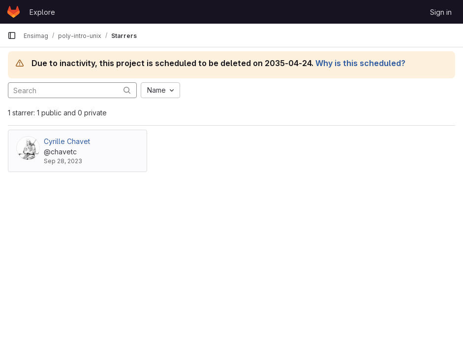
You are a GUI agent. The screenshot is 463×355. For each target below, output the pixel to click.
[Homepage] (13, 12)
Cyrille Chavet (67, 141)
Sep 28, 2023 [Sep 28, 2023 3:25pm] (63, 161)
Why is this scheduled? (360, 63)
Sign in (441, 12)
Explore (42, 12)
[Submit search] (127, 90)
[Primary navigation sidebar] (12, 35)
